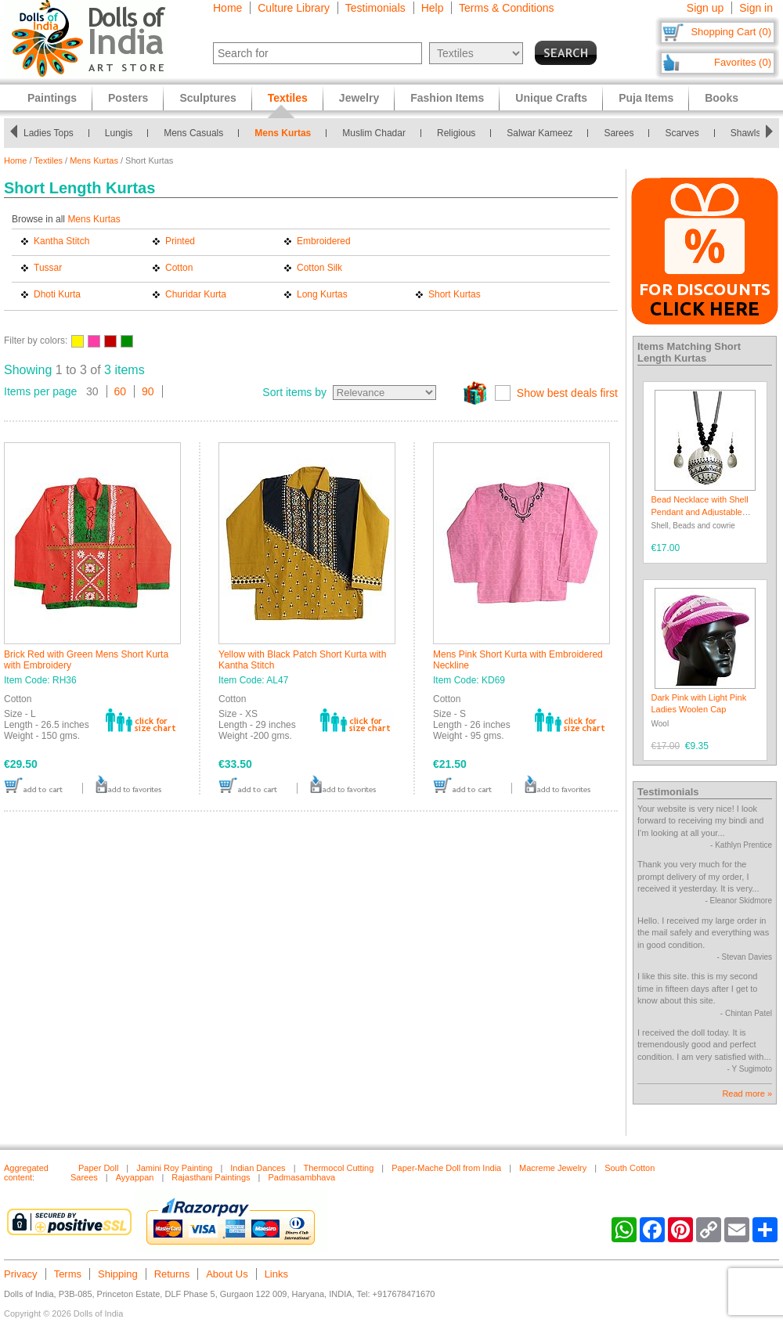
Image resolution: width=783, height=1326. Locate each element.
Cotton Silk (319, 267)
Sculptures (207, 98)
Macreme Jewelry (552, 1168)
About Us (226, 1274)
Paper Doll (98, 1168)
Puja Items (646, 98)
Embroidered (324, 241)
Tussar (48, 267)
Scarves (681, 133)
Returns (172, 1274)
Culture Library (294, 8)
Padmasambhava (301, 1177)
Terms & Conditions (506, 8)
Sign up (705, 8)
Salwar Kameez (539, 133)
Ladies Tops (48, 133)
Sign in (756, 8)
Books (721, 98)
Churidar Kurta (195, 294)
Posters (128, 98)
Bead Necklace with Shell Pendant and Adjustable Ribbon (700, 511)
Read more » (747, 1093)
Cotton (179, 267)
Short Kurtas (454, 294)
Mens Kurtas (282, 133)
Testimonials (375, 8)
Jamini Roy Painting (174, 1168)
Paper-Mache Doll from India (446, 1168)
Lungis (118, 133)
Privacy (21, 1274)
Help (432, 8)
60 (120, 391)
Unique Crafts (551, 98)
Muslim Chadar (374, 133)
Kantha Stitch (61, 241)
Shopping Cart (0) (731, 32)
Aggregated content (26, 1172)
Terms (67, 1274)
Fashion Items (447, 98)
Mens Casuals (193, 133)
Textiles (48, 160)
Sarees (618, 133)
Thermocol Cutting (338, 1168)
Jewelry (359, 98)
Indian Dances (257, 1168)
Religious (456, 133)
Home (227, 8)
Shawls (746, 133)
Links (276, 1274)
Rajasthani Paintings (210, 1177)
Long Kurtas (322, 294)
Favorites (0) (742, 62)
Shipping (118, 1274)
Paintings (52, 98)
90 (148, 391)
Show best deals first (567, 393)
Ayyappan (135, 1177)
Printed (180, 241)
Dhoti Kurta (57, 294)
